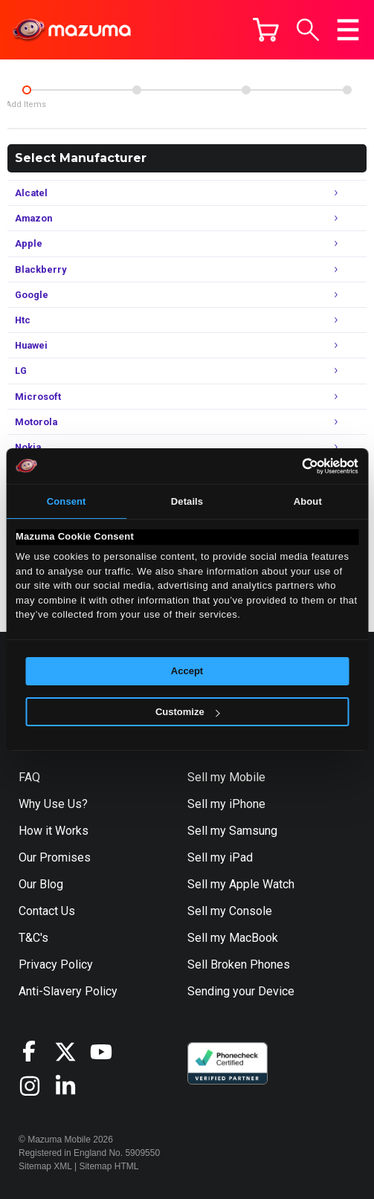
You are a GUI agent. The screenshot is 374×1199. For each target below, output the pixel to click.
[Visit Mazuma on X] (72, 1052)
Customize (187, 711)
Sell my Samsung (232, 831)
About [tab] (308, 501)
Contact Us (47, 911)
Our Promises (55, 857)
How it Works (53, 831)
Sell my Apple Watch (240, 884)
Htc (176, 318)
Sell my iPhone (226, 804)
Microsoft (176, 395)
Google (176, 293)
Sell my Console (229, 911)
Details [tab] (187, 501)
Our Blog (41, 884)
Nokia (176, 445)
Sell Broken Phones (238, 964)
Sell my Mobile (226, 777)
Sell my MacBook (232, 938)
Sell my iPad (220, 857)
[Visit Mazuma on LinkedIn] (72, 1086)
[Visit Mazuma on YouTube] (108, 1052)
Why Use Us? (53, 804)
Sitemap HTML (108, 1166)
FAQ (29, 777)
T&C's (33, 938)
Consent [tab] (66, 501)
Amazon (176, 216)
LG (176, 369)
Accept (187, 670)
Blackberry (176, 268)
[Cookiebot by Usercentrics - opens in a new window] (293, 466)
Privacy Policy (56, 964)
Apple (176, 242)
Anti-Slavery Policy (68, 991)
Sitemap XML (45, 1166)
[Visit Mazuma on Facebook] (36, 1051)
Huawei (176, 343)
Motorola (176, 420)
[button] (308, 29)
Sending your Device (240, 991)
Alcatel (176, 191)
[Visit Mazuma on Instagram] (36, 1086)
